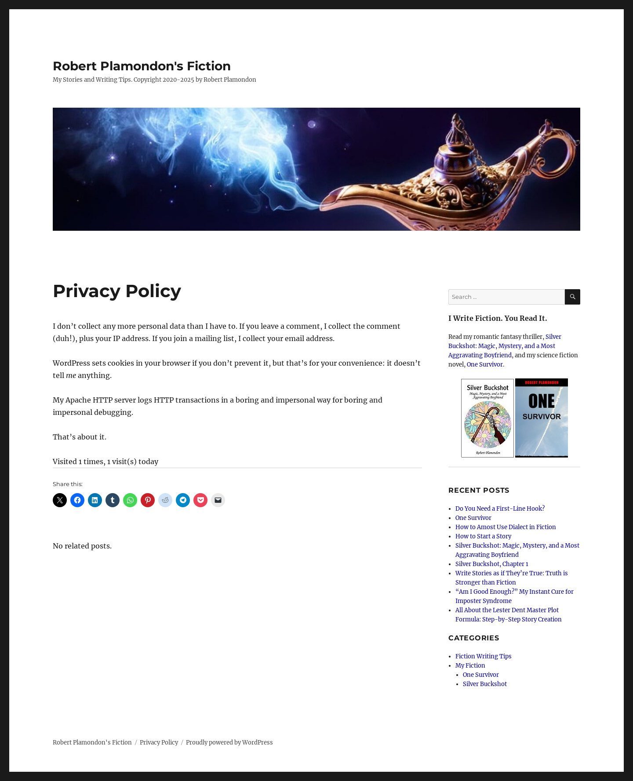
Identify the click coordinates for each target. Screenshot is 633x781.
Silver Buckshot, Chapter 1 (491, 564)
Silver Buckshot (485, 684)
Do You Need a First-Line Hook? (500, 508)
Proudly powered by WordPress (229, 742)
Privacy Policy (159, 742)
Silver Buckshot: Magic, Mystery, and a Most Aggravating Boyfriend (504, 346)
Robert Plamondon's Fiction (142, 65)
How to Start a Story (483, 536)
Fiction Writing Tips (483, 656)
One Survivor (485, 364)
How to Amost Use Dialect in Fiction (505, 527)
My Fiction (470, 665)
